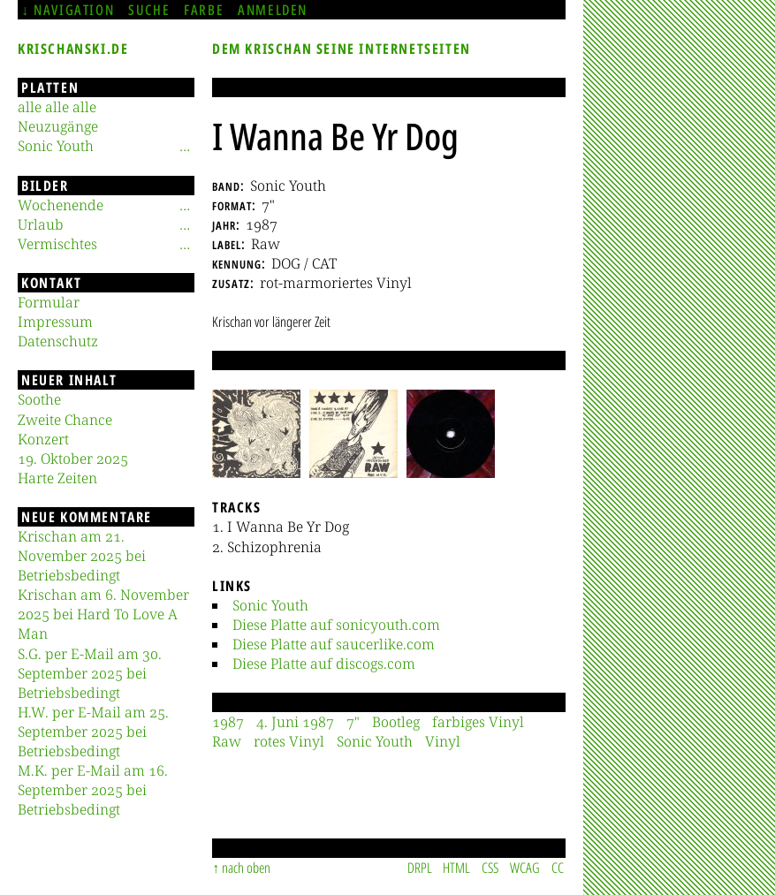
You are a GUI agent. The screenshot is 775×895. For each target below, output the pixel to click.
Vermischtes (57, 244)
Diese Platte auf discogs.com (323, 663)
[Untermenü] (184, 145)
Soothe (39, 399)
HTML (456, 867)
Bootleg (396, 722)
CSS (490, 867)
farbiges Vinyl (478, 722)
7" (353, 722)
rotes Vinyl (289, 741)
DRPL (419, 867)
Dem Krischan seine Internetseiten (341, 48)
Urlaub (41, 224)
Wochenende (60, 205)
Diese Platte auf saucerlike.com (333, 644)
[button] (256, 434)
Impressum (55, 321)
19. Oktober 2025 (73, 458)
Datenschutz (58, 341)
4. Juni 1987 (295, 722)
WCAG (525, 867)
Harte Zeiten (57, 478)
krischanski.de (73, 48)
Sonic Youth (270, 605)
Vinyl (442, 741)
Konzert (43, 439)
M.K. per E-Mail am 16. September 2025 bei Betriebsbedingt (93, 790)
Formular (49, 302)
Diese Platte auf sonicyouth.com (336, 624)
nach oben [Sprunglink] (246, 867)
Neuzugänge (58, 126)
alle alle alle (57, 107)
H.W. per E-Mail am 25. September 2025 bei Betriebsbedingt (93, 731)
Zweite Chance (65, 419)
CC (557, 867)
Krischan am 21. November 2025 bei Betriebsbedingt (82, 556)
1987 (228, 722)
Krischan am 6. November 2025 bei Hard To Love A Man (103, 614)
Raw (226, 741)
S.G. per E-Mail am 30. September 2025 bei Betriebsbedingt (90, 673)
